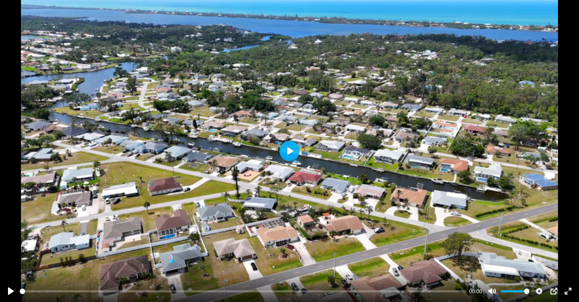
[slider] (243, 291)
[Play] (11, 291)
